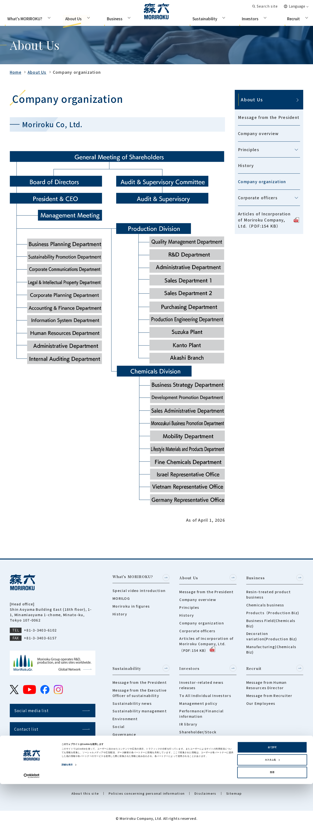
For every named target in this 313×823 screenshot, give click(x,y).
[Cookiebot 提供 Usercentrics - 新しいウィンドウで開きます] (31, 814)
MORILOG (121, 598)
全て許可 (272, 786)
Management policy (198, 700)
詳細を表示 (67, 804)
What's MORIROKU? (23, 18)
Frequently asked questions (206, 750)
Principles (248, 149)
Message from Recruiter (269, 692)
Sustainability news (132, 700)
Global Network (201, 7)
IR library (188, 721)
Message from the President (268, 117)
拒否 (272, 811)
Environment (125, 716)
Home (16, 72)
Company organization (262, 181)
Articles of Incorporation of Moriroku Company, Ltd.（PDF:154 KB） (268, 220)
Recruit (295, 18)
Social (118, 723)
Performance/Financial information (201, 711)
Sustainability (202, 18)
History (246, 165)
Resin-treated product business (268, 593)
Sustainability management (139, 708)
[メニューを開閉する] (296, 149)
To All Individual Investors (205, 692)
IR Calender (190, 742)
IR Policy (187, 757)
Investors (249, 18)
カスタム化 (272, 799)
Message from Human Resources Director (266, 682)
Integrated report (197, 765)
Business (112, 18)
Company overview (258, 133)
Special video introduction (139, 590)
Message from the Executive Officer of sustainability (139, 690)
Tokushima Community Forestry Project (134, 742)
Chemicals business (265, 603)
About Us (68, 18)
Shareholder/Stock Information (197, 732)
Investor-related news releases (201, 682)
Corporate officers (258, 197)
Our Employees (260, 700)
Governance (124, 731)
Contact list (234, 7)
